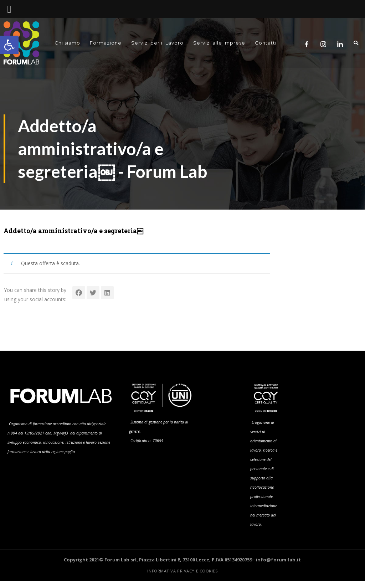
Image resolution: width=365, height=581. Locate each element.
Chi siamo (67, 43)
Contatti (266, 43)
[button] (9, 45)
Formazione (106, 43)
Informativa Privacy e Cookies (182, 571)
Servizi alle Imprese (219, 43)
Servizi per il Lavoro (157, 43)
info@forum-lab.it (278, 559)
